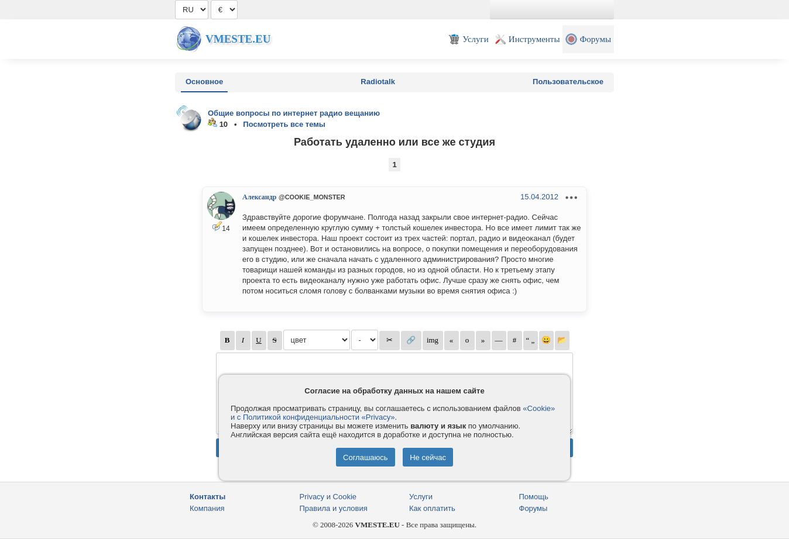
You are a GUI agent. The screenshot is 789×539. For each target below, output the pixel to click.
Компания (207, 508)
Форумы (533, 508)
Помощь (533, 496)
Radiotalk (378, 81)
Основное (204, 81)
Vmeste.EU (237, 39)
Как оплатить (432, 508)
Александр (259, 197)
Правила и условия (334, 508)
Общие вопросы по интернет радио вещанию (294, 113)
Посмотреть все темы (284, 124)
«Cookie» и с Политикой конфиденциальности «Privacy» (393, 412)
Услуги (421, 496)
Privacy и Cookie (328, 496)
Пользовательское (568, 81)
